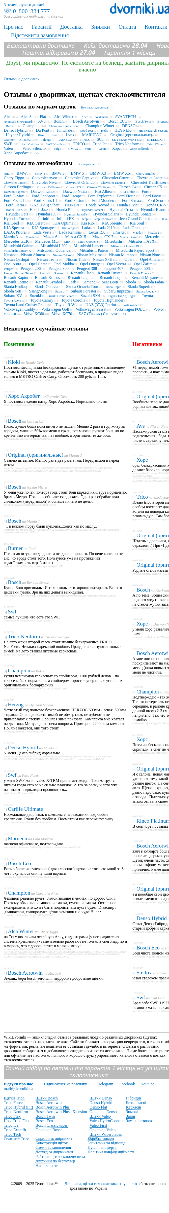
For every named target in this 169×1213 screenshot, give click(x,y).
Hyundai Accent (92, 210)
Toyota (147, 295)
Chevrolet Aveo (44, 178)
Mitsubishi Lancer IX (125, 246)
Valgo (57, 149)
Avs (140, 426)
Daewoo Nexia (75, 191)
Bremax (162, 121)
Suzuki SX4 (90, 295)
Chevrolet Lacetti (150, 178)
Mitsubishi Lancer (88, 246)
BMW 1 (40, 173)
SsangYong (38, 291)
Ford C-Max (14, 196)
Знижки (100, 27)
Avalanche (102, 117)
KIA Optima (63, 223)
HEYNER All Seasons (154, 130)
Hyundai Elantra (154, 209)
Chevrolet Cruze (115, 178)
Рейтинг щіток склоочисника (60, 1156)
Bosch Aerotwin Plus (53, 1107)
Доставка (71, 27)
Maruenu (17, 838)
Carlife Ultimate (25, 809)
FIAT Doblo (127, 192)
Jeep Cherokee (103, 219)
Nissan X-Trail (105, 259)
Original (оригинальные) (131, 135)
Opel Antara (150, 259)
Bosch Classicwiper (52, 1125)
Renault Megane (144, 277)
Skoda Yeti (12, 291)
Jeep (85, 219)
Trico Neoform (127, 144)
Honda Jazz (39, 209)
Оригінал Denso (103, 1112)
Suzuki (35, 295)
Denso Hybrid (15, 130)
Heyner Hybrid (18, 135)
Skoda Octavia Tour (82, 286)
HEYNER (123, 130)
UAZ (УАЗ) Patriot (101, 305)
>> (37, 153)
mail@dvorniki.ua (18, 1088)
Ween (102, 149)
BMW (22, 173)
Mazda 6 (50, 237)
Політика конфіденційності (111, 1152)
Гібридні (133, 1098)
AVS (42, 121)
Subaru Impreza (117, 291)
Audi (7, 173)
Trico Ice (100, 144)
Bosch (58, 121)
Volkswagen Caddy (19, 309)
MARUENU (92, 135)
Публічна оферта (102, 1147)
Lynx (70, 135)
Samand (89, 282)
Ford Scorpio (157, 200)
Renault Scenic (16, 282)
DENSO (128, 126)
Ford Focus (152, 196)
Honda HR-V (14, 210)
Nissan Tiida (76, 259)
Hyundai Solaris (106, 214)
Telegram (105, 1084)
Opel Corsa (38, 264)
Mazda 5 (31, 237)
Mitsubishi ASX (141, 241)
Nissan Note (150, 255)
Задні (130, 1116)
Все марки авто (87, 164)
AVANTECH (125, 117)
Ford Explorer (99, 196)
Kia (164, 219)
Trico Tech (12, 1134)
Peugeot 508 (140, 268)
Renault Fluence (140, 273)
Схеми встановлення (53, 1147)
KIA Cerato (36, 223)
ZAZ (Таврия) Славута (97, 314)
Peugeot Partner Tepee (18, 273)
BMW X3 (98, 173)
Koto (55, 135)
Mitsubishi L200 (54, 246)
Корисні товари (101, 1138)
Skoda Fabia (154, 282)
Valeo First (98, 1125)
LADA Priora (15, 232)
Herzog (16, 705)
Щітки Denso (101, 1098)
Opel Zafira (143, 264)
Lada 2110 (106, 228)
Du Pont (42, 130)
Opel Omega (90, 264)
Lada (86, 228)
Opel (128, 259)
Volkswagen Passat (91, 309)
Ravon (44, 273)
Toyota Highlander (108, 300)
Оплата (127, 27)
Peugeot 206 (31, 268)
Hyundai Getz (17, 214)
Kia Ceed (11, 223)
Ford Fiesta (126, 196)
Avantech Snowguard (18, 121)
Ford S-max (131, 200)
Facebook (127, 1084)
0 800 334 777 (31, 11)
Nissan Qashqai (16, 259)
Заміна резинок (139, 1121)
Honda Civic (127, 205)
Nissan (9, 255)
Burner (10, 126)
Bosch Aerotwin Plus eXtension (61, 1112)
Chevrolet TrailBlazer (148, 182)
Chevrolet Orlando (80, 182)
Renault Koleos (47, 277)
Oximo (8, 139)
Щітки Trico (14, 1098)
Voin (87, 149)
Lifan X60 (119, 232)
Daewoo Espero (14, 192)
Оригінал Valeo (103, 1130)
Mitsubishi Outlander (54, 250)
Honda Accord (97, 205)
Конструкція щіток (52, 1143)
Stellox (144, 973)
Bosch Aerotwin (86, 121)
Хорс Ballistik (140, 149)
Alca (7, 117)
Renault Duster (110, 273)
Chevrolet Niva (44, 182)
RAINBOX (65, 139)
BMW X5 (122, 173)
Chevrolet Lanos (14, 183)
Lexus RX (97, 232)
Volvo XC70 (62, 314)
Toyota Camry (41, 300)
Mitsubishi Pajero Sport (135, 250)
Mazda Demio (129, 237)
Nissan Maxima (90, 255)
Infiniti (44, 218)
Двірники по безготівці (55, 1161)
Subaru (60, 291)
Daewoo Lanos (43, 191)
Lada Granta (133, 228)
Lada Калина (70, 232)
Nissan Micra (37, 487)
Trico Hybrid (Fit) (18, 1107)
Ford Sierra (15, 205)
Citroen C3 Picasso (99, 187)
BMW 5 (77, 173)
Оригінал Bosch (49, 1130)
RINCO (85, 139)
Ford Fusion (74, 200)
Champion (31, 126)
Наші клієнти (47, 1165)
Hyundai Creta (121, 209)
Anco (84, 117)
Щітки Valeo (100, 1116)
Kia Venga (68, 228)
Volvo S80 (10, 314)
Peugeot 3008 (59, 268)
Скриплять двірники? (54, 1138)
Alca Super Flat (33, 117)
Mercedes (152, 237)
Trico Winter (155, 144)
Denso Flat (98, 1107)
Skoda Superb (139, 286)
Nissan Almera (33, 255)
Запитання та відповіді (107, 1143)
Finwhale (64, 130)
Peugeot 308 (87, 268)
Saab (72, 282)
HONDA (72, 205)
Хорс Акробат (16, 153)
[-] (5, 362)
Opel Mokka (63, 264)
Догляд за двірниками (54, 1152)
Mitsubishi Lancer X (17, 250)
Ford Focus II (15, 200)
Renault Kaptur (16, 277)
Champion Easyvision (63, 126)
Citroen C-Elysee (48, 187)
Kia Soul (137, 223)
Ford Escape (72, 196)
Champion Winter (100, 126)
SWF (8, 144)
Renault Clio (81, 273)
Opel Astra (12, 264)
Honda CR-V (156, 205)
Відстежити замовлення (40, 35)
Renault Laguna (80, 277)
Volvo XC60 (34, 314)
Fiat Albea (103, 191)
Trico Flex (12, 1116)
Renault (59, 273)
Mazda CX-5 (75, 237)
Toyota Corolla (73, 300)
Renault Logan (112, 277)
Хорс (116, 148)
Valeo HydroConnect (107, 1121)
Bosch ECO (118, 121)
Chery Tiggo (14, 178)
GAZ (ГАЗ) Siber (44, 205)
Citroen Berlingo (17, 187)
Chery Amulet (145, 173)
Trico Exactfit (15, 1130)
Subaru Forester (83, 291)
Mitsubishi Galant (18, 246)
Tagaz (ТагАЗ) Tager (121, 296)
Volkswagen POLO (130, 309)
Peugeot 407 (113, 268)
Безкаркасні (136, 1102)
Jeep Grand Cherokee (137, 218)
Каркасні (133, 1107)
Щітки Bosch (47, 1098)
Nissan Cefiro (62, 255)
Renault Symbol (49, 282)
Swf (12, 612)
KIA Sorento (112, 223)
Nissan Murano (121, 255)
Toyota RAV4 (66, 305)
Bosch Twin (143, 121)
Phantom (26, 139)
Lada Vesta (42, 232)
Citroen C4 (127, 187)
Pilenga (46, 139)
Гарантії (42, 27)
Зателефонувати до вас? (24, 5)
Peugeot (9, 269)
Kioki (41, 135)
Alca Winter (64, 117)
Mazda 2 (153, 232)
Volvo (158, 309)
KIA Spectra (14, 228)
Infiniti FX (65, 218)
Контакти (156, 27)
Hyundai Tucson (17, 218)
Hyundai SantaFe (75, 214)
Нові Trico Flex (17, 1121)
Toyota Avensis (14, 300)
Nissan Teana (47, 259)
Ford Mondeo (103, 200)
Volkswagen (131, 305)
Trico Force (13, 1102)
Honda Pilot (66, 209)
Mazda (137, 232)
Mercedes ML (46, 241)
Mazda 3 (11, 237)
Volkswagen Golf (55, 309)
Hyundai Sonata (139, 214)
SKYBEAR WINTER (126, 139)
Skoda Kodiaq (15, 286)
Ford (145, 191)
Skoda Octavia (46, 286)
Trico (142, 497)
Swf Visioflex (30, 144)
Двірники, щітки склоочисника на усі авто (101, 1184)
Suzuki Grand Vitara (60, 296)
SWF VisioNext (56, 144)
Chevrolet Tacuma (113, 183)
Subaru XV (13, 295)
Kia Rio (87, 223)
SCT (100, 139)
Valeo (8, 148)
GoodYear (86, 130)
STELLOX (154, 139)
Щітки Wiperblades (106, 1134)
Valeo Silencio (34, 148)
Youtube (148, 1084)
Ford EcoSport (43, 196)
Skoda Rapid (112, 287)
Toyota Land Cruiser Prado (26, 305)
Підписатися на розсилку (65, 1084)
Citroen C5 (153, 187)
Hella (104, 130)
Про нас (13, 27)
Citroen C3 (73, 187)
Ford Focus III (45, 200)
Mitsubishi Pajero (93, 250)
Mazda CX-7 (102, 237)
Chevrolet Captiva (79, 178)
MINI (68, 241)
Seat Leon (110, 282)
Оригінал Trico (16, 1139)
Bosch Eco (19, 863)
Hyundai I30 (46, 214)
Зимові (132, 1112)
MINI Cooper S (88, 241)
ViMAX (73, 149)
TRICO (79, 144)
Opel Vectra (116, 264)
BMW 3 (58, 173)
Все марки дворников (94, 107)
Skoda (131, 282)
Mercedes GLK (16, 241)
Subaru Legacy (146, 291)
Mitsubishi (113, 241)
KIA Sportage (43, 228)
